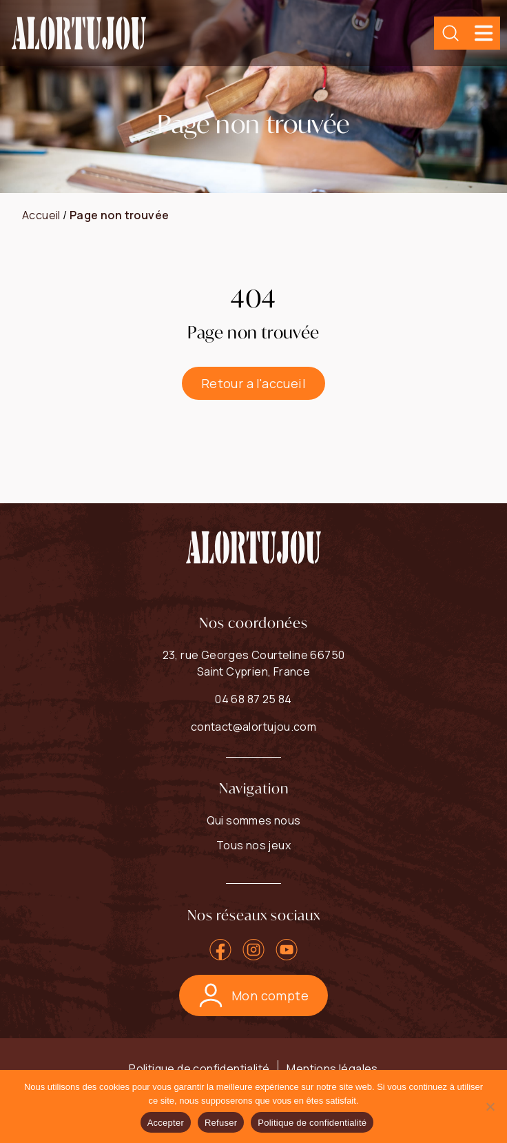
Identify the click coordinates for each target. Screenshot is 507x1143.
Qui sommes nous (254, 820)
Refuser (221, 1122)
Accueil (41, 215)
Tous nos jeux (253, 845)
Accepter (165, 1122)
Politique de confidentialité (199, 1068)
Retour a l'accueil (253, 383)
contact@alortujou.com (253, 726)
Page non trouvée (119, 215)
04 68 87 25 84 (253, 699)
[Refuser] (490, 1106)
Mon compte (253, 995)
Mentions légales (332, 1068)
